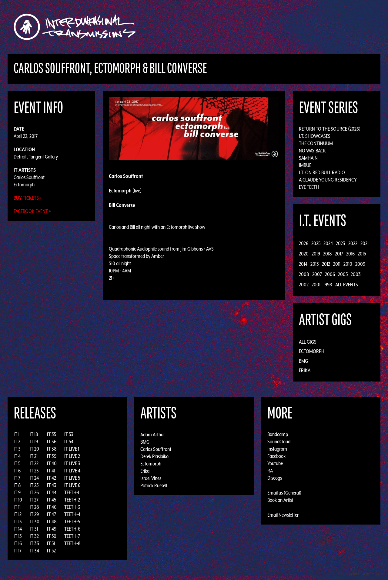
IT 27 (34, 500)
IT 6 (17, 471)
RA (270, 471)
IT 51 (51, 543)
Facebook (276, 456)
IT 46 (51, 507)
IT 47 (51, 514)
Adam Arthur (152, 434)
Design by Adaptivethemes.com (361, 574)
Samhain (308, 158)
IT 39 (51, 456)
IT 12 (18, 514)
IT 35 (51, 434)
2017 (339, 254)
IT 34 (34, 551)
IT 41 (51, 471)
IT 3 (17, 449)
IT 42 (51, 478)
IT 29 (34, 514)
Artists (243, 27)
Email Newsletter (283, 515)
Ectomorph (24, 185)
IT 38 (52, 449)
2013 (314, 264)
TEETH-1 (71, 492)
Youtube (275, 463)
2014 (303, 264)
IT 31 (34, 529)
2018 (327, 254)
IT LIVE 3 (72, 463)
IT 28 (34, 507)
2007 (317, 274)
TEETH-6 (72, 529)
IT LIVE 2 (72, 456)
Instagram (277, 449)
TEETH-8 (72, 543)
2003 (356, 274)
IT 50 (51, 536)
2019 (316, 254)
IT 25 (34, 485)
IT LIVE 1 (71, 449)
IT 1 (16, 434)
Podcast (327, 27)
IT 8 (17, 485)
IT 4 (17, 456)
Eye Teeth (309, 187)
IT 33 (34, 543)
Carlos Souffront (29, 177)
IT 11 (17, 507)
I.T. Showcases (314, 136)
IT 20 (34, 449)
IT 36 (51, 441)
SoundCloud (278, 441)
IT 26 (34, 492)
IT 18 (34, 434)
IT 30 (34, 521)
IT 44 (51, 492)
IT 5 (17, 463)
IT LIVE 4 (72, 471)
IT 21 (34, 456)
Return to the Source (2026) (329, 129)
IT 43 (51, 485)
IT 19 (34, 441)
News (284, 27)
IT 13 (18, 521)
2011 (336, 264)
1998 (327, 285)
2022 (352, 243)
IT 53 (68, 434)
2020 (304, 254)
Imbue (305, 165)
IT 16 (18, 543)
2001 (316, 285)
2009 (360, 264)
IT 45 (51, 500)
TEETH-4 (72, 514)
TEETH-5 (72, 521)
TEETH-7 (72, 536)
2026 (303, 243)
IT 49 (51, 529)
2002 (304, 285)
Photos (304, 27)
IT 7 (17, 478)
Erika (304, 370)
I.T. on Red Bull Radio (322, 172)
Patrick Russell (153, 485)
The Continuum (316, 143)
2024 (328, 243)
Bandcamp (277, 434)
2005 (343, 274)
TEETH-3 (72, 507)
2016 (350, 254)
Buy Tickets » (28, 198)
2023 (340, 243)
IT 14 (18, 529)
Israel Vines (150, 478)
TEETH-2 (72, 500)
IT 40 (52, 463)
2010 (347, 264)
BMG (303, 361)
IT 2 (17, 441)
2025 (315, 243)
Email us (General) (284, 493)
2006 (330, 274)
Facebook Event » (32, 211)
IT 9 (17, 492)
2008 (304, 274)
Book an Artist (280, 500)
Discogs (274, 478)
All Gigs (307, 342)
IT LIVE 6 (72, 485)
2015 (362, 254)
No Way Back (312, 151)
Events (265, 27)
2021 (364, 243)
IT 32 (34, 536)
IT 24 (34, 478)
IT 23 (34, 471)
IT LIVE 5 (72, 478)
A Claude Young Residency (328, 180)
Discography (215, 27)
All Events (346, 285)
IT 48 (52, 521)
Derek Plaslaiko (154, 456)
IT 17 (18, 551)
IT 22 (34, 463)
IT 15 (18, 536)
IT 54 (68, 441)
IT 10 (18, 500)
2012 (326, 264)
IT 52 (51, 551)
